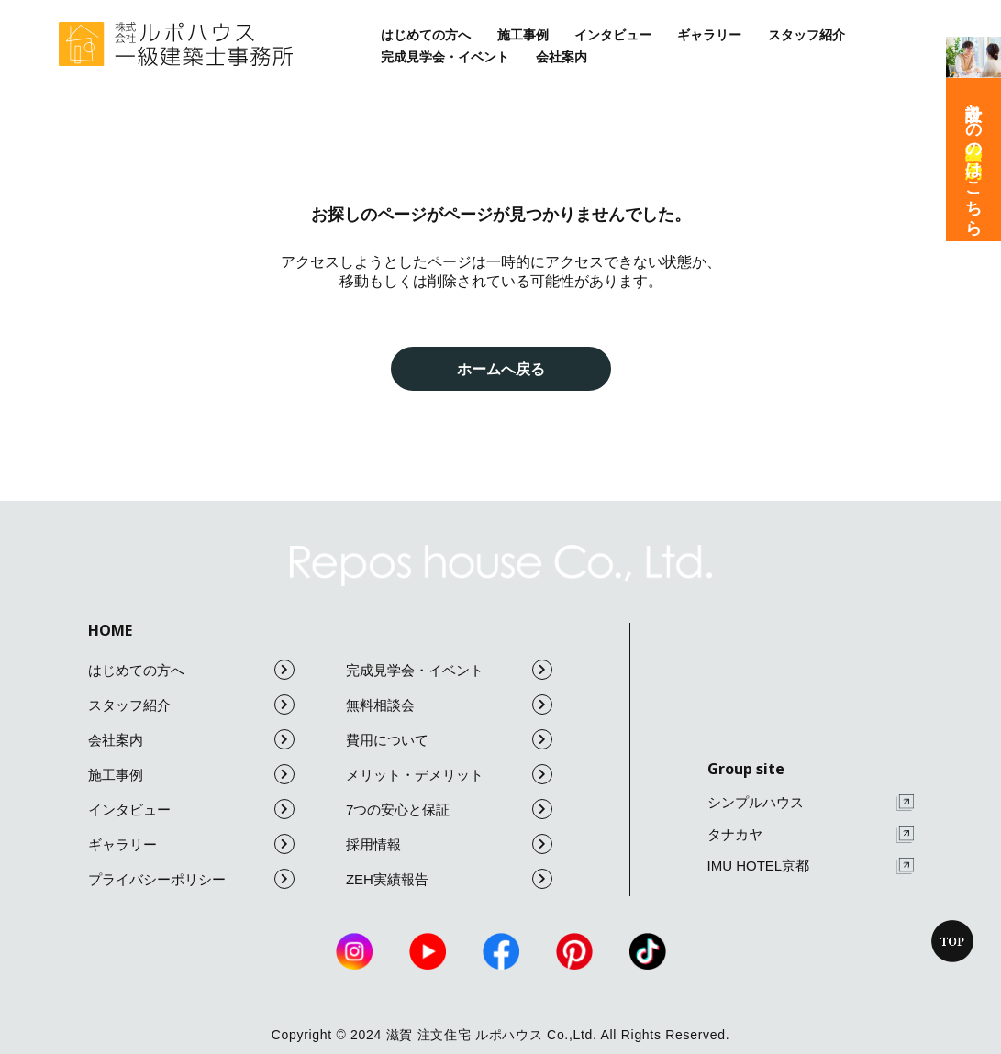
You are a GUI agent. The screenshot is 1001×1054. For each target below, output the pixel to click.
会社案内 (561, 56)
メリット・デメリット (449, 774)
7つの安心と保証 (449, 809)
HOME (110, 630)
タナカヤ (810, 834)
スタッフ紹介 (806, 34)
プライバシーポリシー (191, 879)
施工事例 (523, 34)
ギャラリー (709, 34)
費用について (449, 739)
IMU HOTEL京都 (810, 866)
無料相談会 (449, 704)
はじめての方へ (426, 34)
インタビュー (612, 34)
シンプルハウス (810, 803)
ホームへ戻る (501, 369)
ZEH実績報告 (449, 879)
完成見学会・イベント (445, 56)
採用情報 (449, 844)
